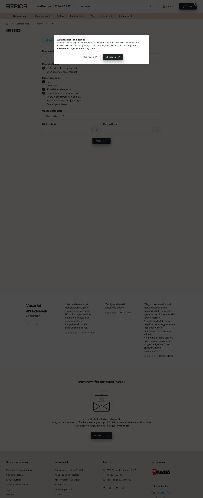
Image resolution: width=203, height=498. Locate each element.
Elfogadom (111, 57)
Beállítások (88, 57)
